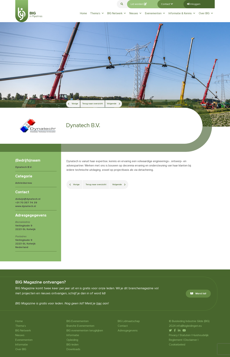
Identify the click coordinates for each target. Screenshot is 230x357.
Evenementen (155, 13)
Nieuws (135, 13)
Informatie (21, 344)
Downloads (73, 349)
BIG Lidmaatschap (129, 321)
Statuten (185, 335)
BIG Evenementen (77, 321)
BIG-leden (72, 344)
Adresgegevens (128, 330)
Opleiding (72, 340)
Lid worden (139, 4)
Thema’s (97, 13)
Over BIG (206, 13)
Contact (167, 4)
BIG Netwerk (116, 13)
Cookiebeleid (177, 344)
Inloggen (193, 4)
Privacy (173, 335)
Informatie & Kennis (182, 13)
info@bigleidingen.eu (189, 326)
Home (83, 13)
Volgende (113, 103)
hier (99, 303)
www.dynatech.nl (25, 206)
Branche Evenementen (80, 326)
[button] (121, 4)
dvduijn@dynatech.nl (27, 198)
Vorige (73, 103)
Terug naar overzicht (92, 103)
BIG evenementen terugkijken (84, 330)
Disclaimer (190, 340)
